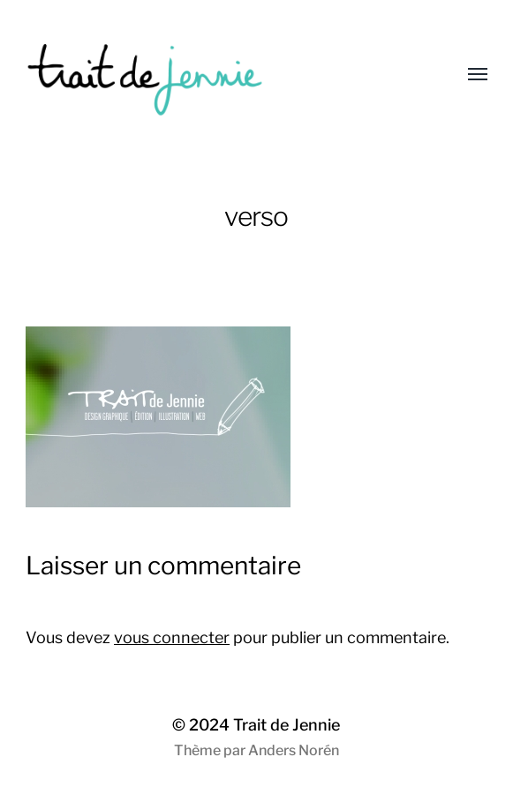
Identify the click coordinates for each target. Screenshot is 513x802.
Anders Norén (293, 750)
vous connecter (172, 637)
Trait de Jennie (286, 725)
